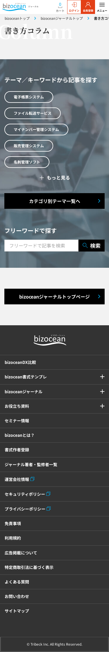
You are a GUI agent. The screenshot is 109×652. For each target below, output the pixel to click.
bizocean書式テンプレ (26, 377)
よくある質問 (17, 582)
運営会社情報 (17, 479)
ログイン (74, 7)
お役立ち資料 (17, 406)
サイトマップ (17, 611)
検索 (92, 246)
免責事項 (13, 523)
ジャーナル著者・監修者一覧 (31, 464)
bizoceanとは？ (20, 435)
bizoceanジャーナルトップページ (54, 296)
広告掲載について (21, 553)
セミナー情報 (17, 420)
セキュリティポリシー (25, 494)
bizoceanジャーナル (23, 391)
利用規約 (13, 538)
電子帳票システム (29, 97)
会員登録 (88, 7)
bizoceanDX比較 (20, 362)
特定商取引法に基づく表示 (29, 567)
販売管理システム (29, 145)
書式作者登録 (17, 449)
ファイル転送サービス (32, 113)
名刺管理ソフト (27, 162)
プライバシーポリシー (25, 509)
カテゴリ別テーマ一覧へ (54, 200)
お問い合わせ (17, 596)
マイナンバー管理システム (36, 129)
